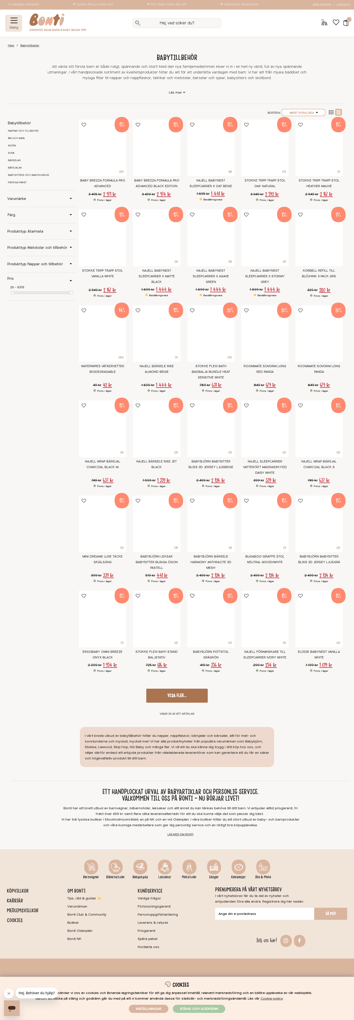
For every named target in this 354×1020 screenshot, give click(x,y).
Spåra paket (147, 939)
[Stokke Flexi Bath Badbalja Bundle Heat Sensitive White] (211, 333)
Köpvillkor (18, 891)
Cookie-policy (272, 998)
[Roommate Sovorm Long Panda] (319, 333)
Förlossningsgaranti (154, 906)
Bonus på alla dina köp (93, 4)
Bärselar (14, 160)
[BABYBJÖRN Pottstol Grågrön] (211, 619)
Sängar (214, 877)
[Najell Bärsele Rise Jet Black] (156, 428)
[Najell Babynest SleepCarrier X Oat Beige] (211, 148)
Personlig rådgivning (239, 4)
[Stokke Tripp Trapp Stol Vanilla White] (102, 238)
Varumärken (77, 906)
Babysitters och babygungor (28, 175)
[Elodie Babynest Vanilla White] (319, 619)
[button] (344, 23)
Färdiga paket (17, 182)
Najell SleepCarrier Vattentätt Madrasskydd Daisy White (265, 467)
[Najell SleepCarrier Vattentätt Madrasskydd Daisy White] (265, 428)
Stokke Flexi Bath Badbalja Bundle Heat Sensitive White (211, 371)
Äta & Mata (263, 877)
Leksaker (164, 877)
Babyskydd (140, 877)
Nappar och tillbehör (23, 130)
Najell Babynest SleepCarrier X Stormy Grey (265, 276)
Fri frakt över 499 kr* (167, 4)
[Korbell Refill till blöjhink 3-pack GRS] (319, 238)
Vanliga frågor (149, 898)
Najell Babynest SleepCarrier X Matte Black (157, 276)
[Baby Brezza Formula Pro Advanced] (102, 148)
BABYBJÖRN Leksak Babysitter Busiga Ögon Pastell (157, 562)
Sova (11, 153)
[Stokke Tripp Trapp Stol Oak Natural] (265, 148)
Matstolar (189, 877)
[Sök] (177, 23)
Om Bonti (76, 891)
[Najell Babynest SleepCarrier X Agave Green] (211, 238)
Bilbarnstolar (115, 877)
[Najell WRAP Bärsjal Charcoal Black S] (319, 428)
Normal (338, 112)
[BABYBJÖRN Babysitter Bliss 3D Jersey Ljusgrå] (319, 524)
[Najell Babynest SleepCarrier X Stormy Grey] (265, 238)
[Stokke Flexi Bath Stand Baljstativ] (156, 619)
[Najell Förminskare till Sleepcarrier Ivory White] (265, 619)
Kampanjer (238, 877)
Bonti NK (74, 939)
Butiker (73, 923)
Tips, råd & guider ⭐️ (84, 898)
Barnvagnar (91, 877)
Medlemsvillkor (22, 910)
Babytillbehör (29, 45)
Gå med (330, 913)
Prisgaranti (146, 931)
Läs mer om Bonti (180, 834)
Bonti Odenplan (79, 931)
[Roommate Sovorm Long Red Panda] (265, 333)
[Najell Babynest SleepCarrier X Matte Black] (156, 238)
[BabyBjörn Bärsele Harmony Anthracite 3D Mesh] (211, 524)
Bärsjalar (15, 167)
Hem (11, 45)
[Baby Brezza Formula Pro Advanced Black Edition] (156, 148)
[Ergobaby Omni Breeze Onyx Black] (102, 619)
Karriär (15, 901)
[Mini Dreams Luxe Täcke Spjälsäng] (102, 524)
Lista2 (331, 112)
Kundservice (150, 891)
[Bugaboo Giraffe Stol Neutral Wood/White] (265, 524)
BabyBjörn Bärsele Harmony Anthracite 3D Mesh (211, 562)
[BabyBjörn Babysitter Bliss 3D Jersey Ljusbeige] (211, 428)
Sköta (12, 145)
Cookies (15, 920)
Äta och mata (16, 138)
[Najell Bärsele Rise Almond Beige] (156, 333)
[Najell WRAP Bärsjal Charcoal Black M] (102, 428)
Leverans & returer (153, 923)
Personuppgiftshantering (158, 914)
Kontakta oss (148, 947)
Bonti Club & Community (86, 914)
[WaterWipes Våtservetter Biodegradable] (102, 333)
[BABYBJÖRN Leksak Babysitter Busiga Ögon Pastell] (156, 524)
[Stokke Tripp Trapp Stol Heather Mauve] (319, 148)
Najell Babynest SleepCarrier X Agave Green (211, 276)
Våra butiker (321, 4)
